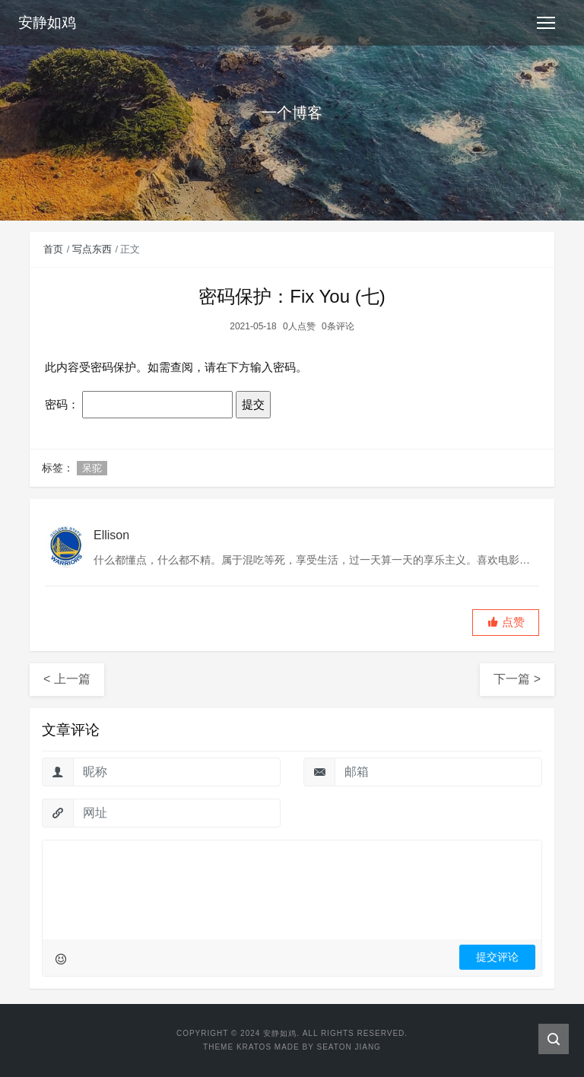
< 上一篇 (66, 678)
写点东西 (92, 249)
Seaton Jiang (348, 1047)
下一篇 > (517, 678)
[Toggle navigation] (546, 23)
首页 (53, 249)
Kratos (253, 1047)
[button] (505, 622)
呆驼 (92, 468)
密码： (139, 404)
